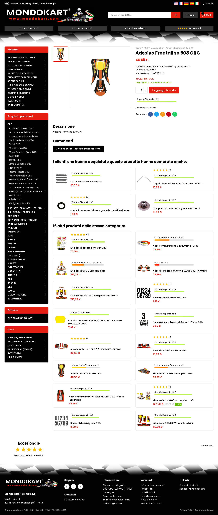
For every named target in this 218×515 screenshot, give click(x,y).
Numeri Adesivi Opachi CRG (85, 423)
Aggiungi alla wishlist (146, 107)
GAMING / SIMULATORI (20, 337)
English (176, 3)
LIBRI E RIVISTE (15, 357)
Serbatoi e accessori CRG (22, 183)
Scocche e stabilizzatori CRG (24, 132)
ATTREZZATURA (16, 81)
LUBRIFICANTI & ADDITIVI (21, 85)
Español (192, 3)
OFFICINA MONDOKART (20, 318)
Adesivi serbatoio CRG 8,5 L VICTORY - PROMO (95, 349)
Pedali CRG (14, 195)
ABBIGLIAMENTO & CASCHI (22, 57)
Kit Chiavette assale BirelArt (86, 181)
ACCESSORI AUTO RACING (22, 341)
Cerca (175, 15)
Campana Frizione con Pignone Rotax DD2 (176, 208)
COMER (11, 247)
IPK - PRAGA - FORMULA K (21, 212)
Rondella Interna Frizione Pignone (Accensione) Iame (99, 210)
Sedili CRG (14, 156)
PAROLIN (12, 227)
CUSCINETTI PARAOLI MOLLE (22, 77)
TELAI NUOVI (14, 100)
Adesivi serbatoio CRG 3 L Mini (169, 350)
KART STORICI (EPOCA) (20, 349)
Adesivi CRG (15, 199)
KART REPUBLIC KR (17, 223)
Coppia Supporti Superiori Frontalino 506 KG (178, 183)
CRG (10, 124)
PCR (10, 279)
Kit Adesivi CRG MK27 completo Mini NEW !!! (94, 295)
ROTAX (11, 239)
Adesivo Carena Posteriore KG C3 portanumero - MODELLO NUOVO (95, 322)
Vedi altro (207, 445)
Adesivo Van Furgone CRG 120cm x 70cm (175, 245)
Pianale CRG (15, 167)
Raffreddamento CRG (20, 175)
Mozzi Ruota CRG (18, 148)
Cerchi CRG (15, 159)
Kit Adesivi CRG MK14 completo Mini (172, 373)
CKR (10, 286)
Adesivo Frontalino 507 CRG (85, 373)
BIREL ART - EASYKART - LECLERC (25, 208)
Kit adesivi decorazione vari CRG (88, 247)
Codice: (139, 69)
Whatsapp (174, 114)
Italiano (197, 3)
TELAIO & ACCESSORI (19, 61)
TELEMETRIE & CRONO (19, 93)
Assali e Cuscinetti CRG (21, 128)
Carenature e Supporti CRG (23, 136)
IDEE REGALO (14, 353)
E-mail (162, 114)
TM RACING (14, 231)
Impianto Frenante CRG (21, 140)
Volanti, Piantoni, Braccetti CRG (25, 191)
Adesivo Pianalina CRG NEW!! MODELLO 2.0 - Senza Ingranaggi (96, 398)
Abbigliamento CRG (19, 203)
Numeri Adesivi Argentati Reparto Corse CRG (178, 322)
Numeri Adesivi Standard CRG (169, 297)
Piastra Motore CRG (19, 171)
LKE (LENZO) (14, 255)
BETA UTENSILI (15, 298)
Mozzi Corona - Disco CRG (23, 152)
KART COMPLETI (16, 104)
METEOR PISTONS (17, 294)
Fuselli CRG (14, 144)
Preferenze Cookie (204, 510)
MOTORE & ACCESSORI (20, 65)
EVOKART (13, 290)
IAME (10, 235)
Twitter (156, 114)
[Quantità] (141, 90)
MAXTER (12, 263)
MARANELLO (14, 271)
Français (181, 3)
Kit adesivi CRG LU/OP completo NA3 (173, 400)
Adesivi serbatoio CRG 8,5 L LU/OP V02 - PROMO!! (180, 270)
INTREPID (12, 275)
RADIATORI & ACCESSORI (21, 73)
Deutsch (186, 3)
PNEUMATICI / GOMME (19, 89)
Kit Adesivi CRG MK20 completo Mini (173, 423)
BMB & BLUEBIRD (16, 251)
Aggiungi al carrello (165, 90)
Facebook (150, 114)
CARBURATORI (15, 69)
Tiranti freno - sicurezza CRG (24, 187)
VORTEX (12, 243)
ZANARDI (12, 282)
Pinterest (168, 114)
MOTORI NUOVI (16, 96)
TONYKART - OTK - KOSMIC (22, 219)
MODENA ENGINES (17, 259)
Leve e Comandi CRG (20, 163)
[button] (33, 3)
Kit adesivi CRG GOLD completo (88, 270)
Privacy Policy (187, 510)
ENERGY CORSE (15, 267)
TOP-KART (13, 216)
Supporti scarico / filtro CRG (23, 179)
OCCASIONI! (14, 345)
